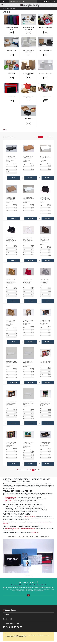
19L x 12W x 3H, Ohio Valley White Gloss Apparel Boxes (45, 158)
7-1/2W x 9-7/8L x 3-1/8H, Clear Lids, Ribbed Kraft (11, 443)
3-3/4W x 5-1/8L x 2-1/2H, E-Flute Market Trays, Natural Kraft (28, 444)
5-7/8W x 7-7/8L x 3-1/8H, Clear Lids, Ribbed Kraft (11, 402)
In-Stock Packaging (7, 8)
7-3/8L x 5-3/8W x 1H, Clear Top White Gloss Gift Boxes (28, 362)
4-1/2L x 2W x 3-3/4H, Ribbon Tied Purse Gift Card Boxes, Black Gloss (11, 239)
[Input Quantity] (5, 178)
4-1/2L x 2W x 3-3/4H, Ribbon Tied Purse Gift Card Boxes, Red (27, 281)
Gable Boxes (7, 501)
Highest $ (51, 137)
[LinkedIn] (48, 1)
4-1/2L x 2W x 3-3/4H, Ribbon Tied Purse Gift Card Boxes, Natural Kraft (11, 322)
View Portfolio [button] (28, 576)
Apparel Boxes (8, 500)
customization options (30, 516)
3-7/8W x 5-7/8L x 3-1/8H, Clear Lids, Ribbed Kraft (28, 321)
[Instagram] (50, 1)
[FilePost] (46, 1)
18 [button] (27, 469)
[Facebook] (42, 1)
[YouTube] (54, 1)
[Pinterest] (52, 1)
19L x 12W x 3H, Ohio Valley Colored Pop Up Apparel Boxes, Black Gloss (11, 158)
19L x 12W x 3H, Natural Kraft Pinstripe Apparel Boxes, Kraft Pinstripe (28, 158)
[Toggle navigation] (2, 4)
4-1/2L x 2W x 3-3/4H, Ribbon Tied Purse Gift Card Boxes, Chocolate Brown (44, 239)
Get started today (35, 532)
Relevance (40, 137)
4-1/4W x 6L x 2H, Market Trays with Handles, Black (45, 443)
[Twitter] (44, 1)
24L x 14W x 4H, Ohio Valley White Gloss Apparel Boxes (28, 198)
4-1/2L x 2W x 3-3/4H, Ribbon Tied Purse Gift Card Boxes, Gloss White (28, 239)
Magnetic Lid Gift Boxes (10, 497)
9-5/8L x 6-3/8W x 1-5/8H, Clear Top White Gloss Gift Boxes (28, 403)
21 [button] (35, 469)
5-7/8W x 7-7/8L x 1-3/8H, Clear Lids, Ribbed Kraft (45, 362)
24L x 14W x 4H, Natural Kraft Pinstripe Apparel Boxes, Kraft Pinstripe (11, 198)
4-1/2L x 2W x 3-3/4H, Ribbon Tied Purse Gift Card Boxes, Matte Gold (10, 281)
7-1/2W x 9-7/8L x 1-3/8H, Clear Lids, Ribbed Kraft (45, 402)
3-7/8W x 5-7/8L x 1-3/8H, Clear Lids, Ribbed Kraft (45, 321)
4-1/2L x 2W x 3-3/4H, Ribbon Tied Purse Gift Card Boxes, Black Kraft (45, 198)
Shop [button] (11, 32)
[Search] (21, 1)
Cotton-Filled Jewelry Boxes (11, 498)
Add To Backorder (13, 382)
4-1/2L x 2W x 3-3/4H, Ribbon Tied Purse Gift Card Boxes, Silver (44, 281)
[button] (2, 4)
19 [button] (30, 469)
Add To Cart (13, 177)
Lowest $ (46, 137)
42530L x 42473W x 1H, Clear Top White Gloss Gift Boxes (11, 362)
